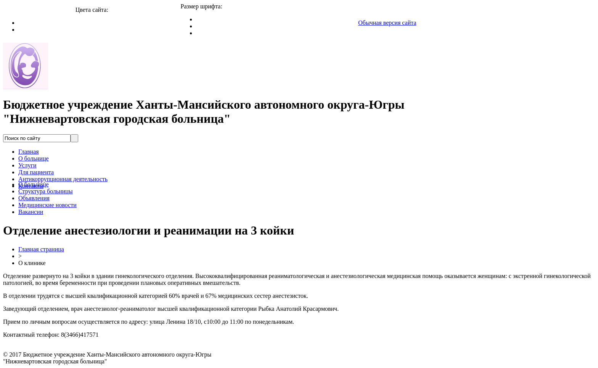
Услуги (27, 165)
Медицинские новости (47, 205)
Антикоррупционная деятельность (63, 179)
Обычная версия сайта (387, 22)
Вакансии (30, 212)
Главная (28, 151)
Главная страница (41, 249)
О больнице (33, 158)
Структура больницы (45, 191)
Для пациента (36, 172)
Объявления (34, 198)
